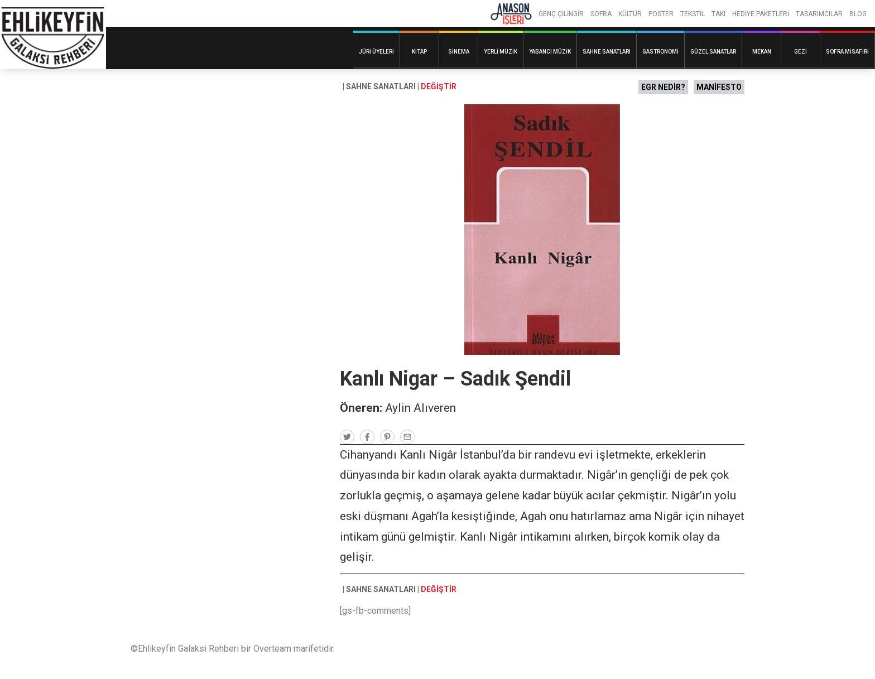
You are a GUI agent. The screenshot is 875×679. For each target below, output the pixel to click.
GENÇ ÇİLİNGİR (561, 14)
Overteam (272, 648)
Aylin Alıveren (420, 408)
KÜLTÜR (630, 14)
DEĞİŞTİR (438, 86)
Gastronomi (660, 52)
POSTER (661, 14)
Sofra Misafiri (847, 52)
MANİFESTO (719, 87)
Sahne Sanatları (607, 52)
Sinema (458, 52)
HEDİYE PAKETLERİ (760, 14)
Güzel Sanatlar (713, 52)
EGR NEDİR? (663, 87)
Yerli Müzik (500, 52)
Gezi (800, 52)
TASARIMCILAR (819, 14)
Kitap (419, 52)
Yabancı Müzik (550, 52)
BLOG (858, 14)
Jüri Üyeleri (376, 52)
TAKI (718, 14)
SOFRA (601, 14)
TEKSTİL (692, 14)
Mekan (761, 52)
